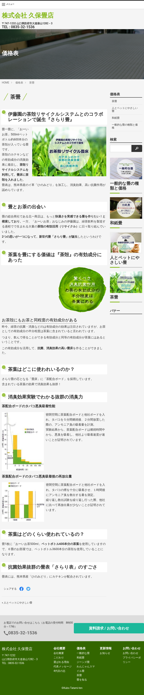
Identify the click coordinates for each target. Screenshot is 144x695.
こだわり (58, 657)
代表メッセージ (62, 666)
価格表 (19, 82)
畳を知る (82, 679)
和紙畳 (116, 117)
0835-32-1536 (23, 27)
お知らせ (105, 653)
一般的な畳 (83, 653)
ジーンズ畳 (83, 661)
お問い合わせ (130, 653)
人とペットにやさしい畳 (125, 109)
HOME (5, 82)
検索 (113, 139)
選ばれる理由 (61, 661)
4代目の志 (59, 670)
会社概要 (58, 653)
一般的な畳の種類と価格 (125, 126)
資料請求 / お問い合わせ (109, 628)
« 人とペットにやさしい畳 (17, 602)
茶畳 (31, 82)
